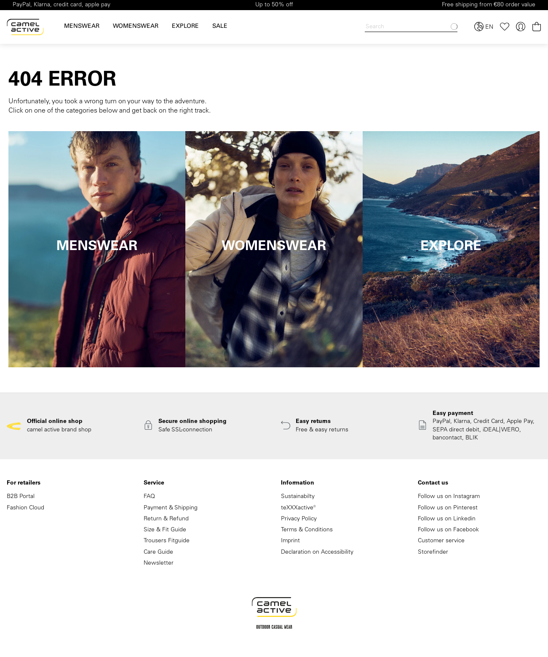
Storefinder (433, 552)
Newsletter (159, 563)
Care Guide (158, 552)
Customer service (441, 541)
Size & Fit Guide (165, 530)
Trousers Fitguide (167, 541)
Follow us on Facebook (448, 530)
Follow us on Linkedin (447, 519)
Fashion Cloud (25, 508)
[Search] (411, 27)
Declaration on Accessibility (317, 552)
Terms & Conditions (307, 530)
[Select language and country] (484, 27)
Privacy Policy (299, 519)
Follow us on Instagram (449, 497)
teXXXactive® (298, 508)
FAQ (149, 497)
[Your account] (521, 27)
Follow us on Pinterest (448, 508)
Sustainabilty (298, 497)
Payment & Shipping (171, 508)
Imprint (290, 541)
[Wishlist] (505, 27)
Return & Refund (166, 519)
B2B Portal (21, 497)
